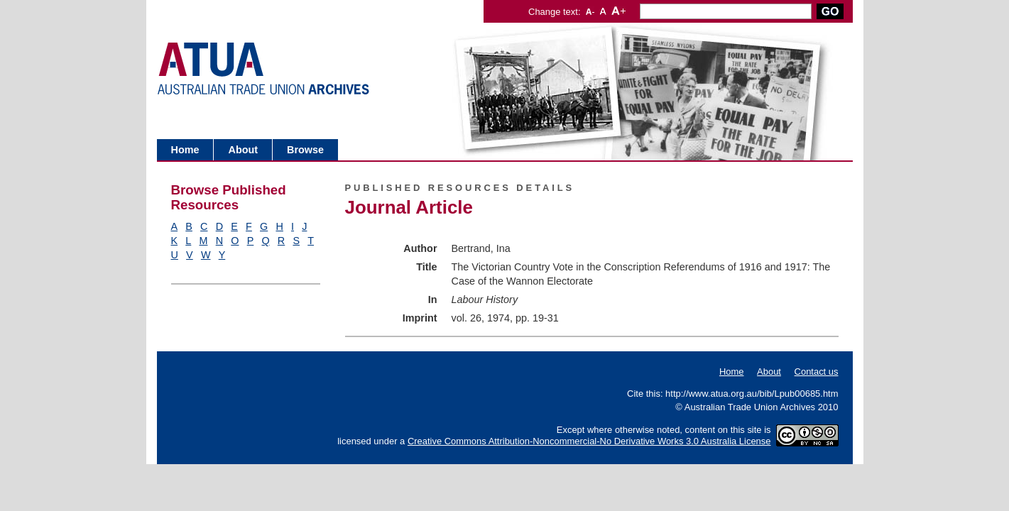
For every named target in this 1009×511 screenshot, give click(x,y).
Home (185, 149)
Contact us (817, 371)
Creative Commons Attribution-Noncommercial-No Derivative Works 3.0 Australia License (589, 441)
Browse (305, 149)
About (243, 149)
